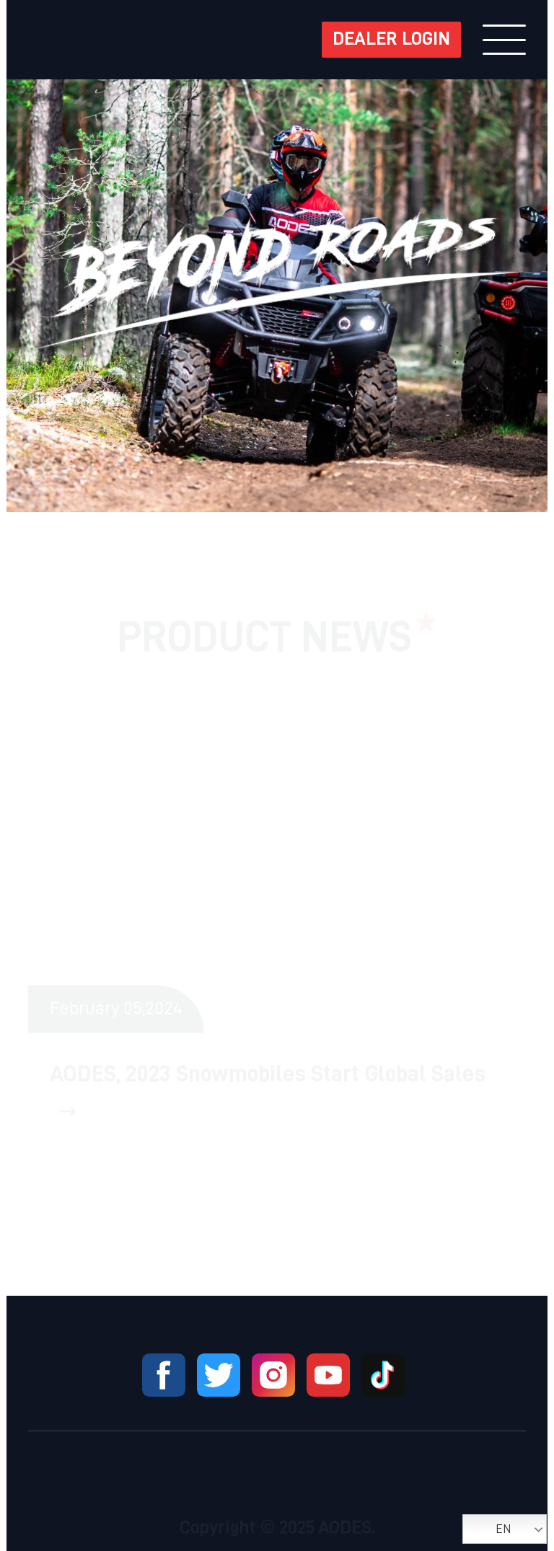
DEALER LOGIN (391, 39)
